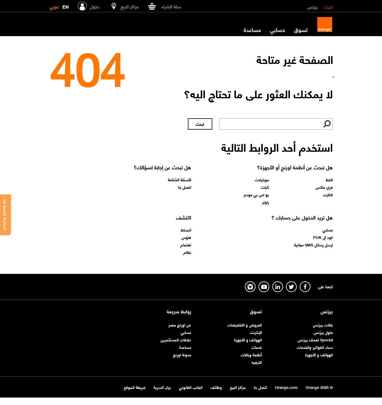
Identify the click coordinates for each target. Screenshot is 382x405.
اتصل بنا (184, 187)
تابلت (265, 187)
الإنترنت (256, 332)
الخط (329, 179)
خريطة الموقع (135, 387)
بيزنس (312, 6)
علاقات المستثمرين (175, 339)
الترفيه (257, 362)
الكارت (328, 194)
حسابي (277, 29)
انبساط (186, 229)
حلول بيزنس (323, 332)
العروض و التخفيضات (244, 324)
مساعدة (252, 29)
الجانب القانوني (190, 387)
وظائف (216, 387)
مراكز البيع (238, 387)
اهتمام (185, 244)
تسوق (301, 29)
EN (65, 5)
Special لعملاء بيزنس (315, 339)
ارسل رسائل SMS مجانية (313, 244)
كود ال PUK (323, 237)
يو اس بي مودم (256, 194)
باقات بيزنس (323, 324)
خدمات (256, 347)
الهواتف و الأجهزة (319, 354)
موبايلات (262, 179)
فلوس (186, 237)
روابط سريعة (179, 311)
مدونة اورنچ (182, 354)
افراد (328, 6)
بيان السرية (162, 387)
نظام (187, 252)
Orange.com (286, 387)
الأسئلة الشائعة (179, 179)
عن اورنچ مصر (179, 324)
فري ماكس (324, 187)
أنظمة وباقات (251, 354)
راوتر (265, 202)
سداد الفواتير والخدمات (315, 347)
